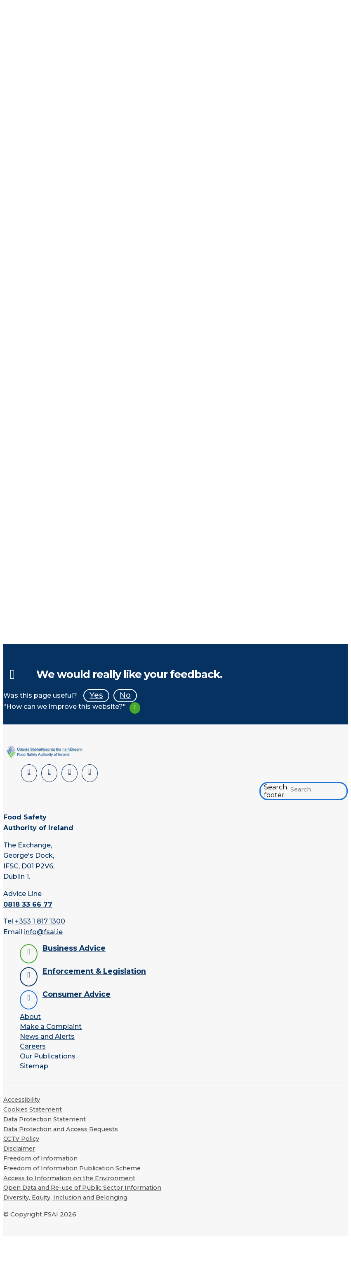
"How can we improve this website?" (64, 706)
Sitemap (34, 1066)
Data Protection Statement (44, 1118)
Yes (96, 695)
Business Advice (74, 947)
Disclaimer (19, 1148)
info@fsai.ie (43, 931)
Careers (33, 1046)
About (30, 1016)
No (125, 695)
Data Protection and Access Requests (60, 1128)
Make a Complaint (51, 1026)
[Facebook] (48, 773)
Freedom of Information (40, 1157)
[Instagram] (87, 773)
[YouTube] (67, 773)
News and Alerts (47, 1036)
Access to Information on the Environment (69, 1177)
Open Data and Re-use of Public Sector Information (82, 1187)
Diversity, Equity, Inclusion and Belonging (65, 1197)
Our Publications (47, 1056)
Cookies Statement (32, 1108)
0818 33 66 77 (27, 903)
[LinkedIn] (28, 773)
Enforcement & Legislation (94, 970)
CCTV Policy (21, 1138)
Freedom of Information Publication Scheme (72, 1167)
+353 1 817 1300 (40, 920)
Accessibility (21, 1099)
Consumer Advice (76, 993)
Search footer (275, 790)
